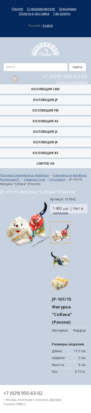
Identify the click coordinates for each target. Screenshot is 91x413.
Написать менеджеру (72, 82)
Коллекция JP (45, 100)
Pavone (17, 9)
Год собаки (57, 179)
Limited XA (45, 163)
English (48, 26)
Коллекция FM (45, 110)
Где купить (61, 13)
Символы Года (34, 179)
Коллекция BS (45, 153)
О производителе (41, 9)
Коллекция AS (45, 121)
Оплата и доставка (34, 13)
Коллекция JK (45, 142)
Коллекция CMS (45, 89)
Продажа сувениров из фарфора (24, 175)
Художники (67, 9)
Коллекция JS (45, 131)
